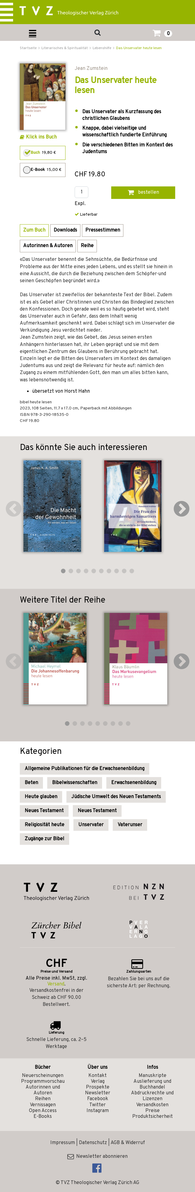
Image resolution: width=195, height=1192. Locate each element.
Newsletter (97, 1093)
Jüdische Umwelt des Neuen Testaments (116, 797)
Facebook (97, 1099)
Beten (31, 783)
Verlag (98, 1082)
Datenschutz (93, 1143)
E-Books (43, 1117)
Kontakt (97, 1076)
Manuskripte (152, 1076)
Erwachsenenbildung (133, 783)
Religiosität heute (44, 825)
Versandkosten (152, 1105)
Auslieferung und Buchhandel (152, 1084)
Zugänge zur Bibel (44, 839)
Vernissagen (43, 1105)
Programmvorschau (43, 1082)
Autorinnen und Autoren (43, 1090)
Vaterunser (130, 825)
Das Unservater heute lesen (139, 48)
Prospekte (97, 1087)
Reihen (43, 1099)
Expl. (80, 204)
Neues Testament (44, 811)
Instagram (98, 1111)
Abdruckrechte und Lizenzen (152, 1096)
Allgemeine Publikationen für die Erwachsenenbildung (84, 769)
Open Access (43, 1111)
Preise (152, 1111)
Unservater (91, 825)
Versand (55, 984)
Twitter (97, 1105)
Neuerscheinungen (42, 1076)
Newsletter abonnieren (97, 1157)
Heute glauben (41, 797)
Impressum (62, 1143)
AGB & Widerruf (128, 1143)
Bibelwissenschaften (74, 783)
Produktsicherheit (152, 1117)
